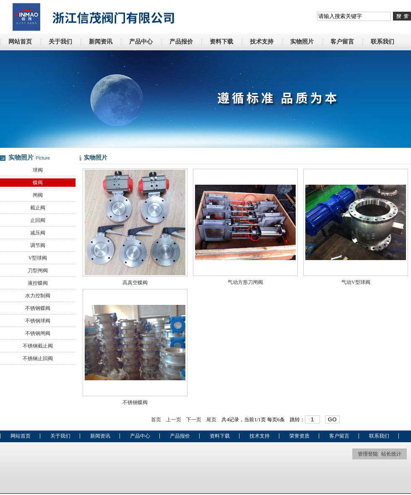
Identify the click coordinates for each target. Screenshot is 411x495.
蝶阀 (38, 183)
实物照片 (302, 42)
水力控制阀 (37, 296)
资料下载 (221, 42)
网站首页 (20, 42)
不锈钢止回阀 (38, 358)
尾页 (211, 420)
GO (332, 419)
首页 (156, 420)
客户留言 (342, 42)
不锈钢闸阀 (37, 333)
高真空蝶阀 (135, 283)
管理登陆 (368, 454)
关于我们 (60, 42)
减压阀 (37, 233)
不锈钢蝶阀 (37, 308)
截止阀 (37, 208)
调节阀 (37, 245)
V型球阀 (38, 258)
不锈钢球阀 (37, 321)
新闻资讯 (100, 42)
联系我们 (382, 42)
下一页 (193, 420)
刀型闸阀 (38, 270)
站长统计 (391, 454)
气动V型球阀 (355, 282)
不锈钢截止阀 (38, 346)
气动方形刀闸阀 (245, 282)
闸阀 (38, 195)
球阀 (38, 170)
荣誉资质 (299, 436)
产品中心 (141, 42)
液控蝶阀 (38, 283)
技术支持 (261, 42)
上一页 (173, 420)
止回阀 (37, 220)
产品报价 (181, 42)
